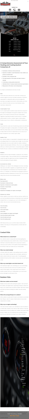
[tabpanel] (15, 47)
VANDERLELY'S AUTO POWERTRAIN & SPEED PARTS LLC (11, 19)
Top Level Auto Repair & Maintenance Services (13, 20)
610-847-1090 (23, 364)
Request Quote (24, 384)
